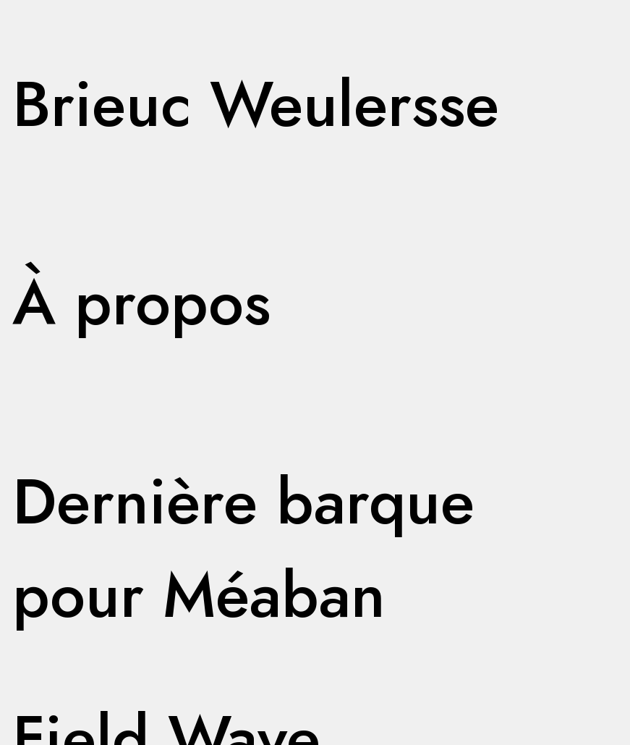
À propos (141, 302)
